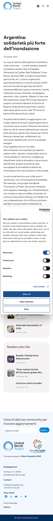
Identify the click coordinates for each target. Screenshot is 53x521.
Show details (39, 286)
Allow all (26, 294)
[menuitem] (7, 507)
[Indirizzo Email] (21, 430)
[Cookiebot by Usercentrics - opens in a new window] (39, 210)
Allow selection (26, 302)
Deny (26, 309)
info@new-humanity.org (13, 485)
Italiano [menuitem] (7, 507)
